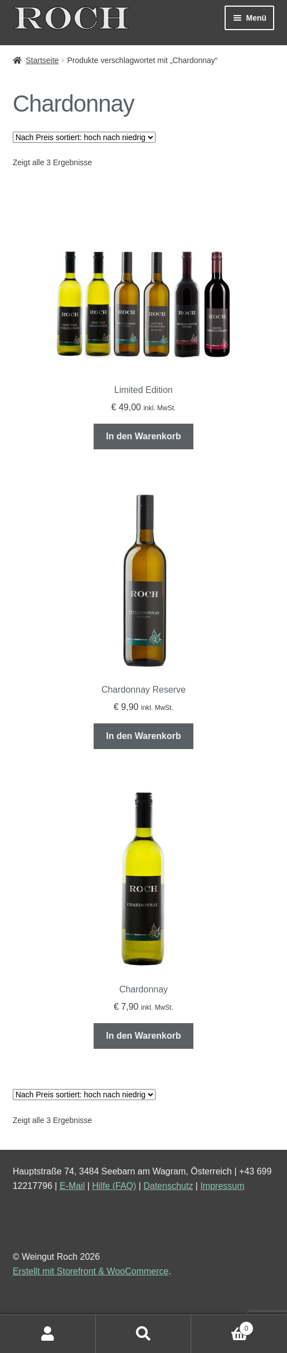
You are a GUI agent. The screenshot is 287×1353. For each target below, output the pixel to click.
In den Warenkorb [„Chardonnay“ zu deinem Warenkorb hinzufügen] (143, 1035)
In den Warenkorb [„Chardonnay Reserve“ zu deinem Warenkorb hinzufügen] (143, 736)
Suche (144, 1334)
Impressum (222, 1186)
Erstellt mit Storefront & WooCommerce (91, 1271)
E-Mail (72, 1186)
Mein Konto (48, 1334)
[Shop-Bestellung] (84, 137)
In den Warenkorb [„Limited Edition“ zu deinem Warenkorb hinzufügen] (143, 436)
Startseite (42, 60)
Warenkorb (222, 1326)
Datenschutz (168, 1186)
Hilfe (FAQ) (114, 1186)
